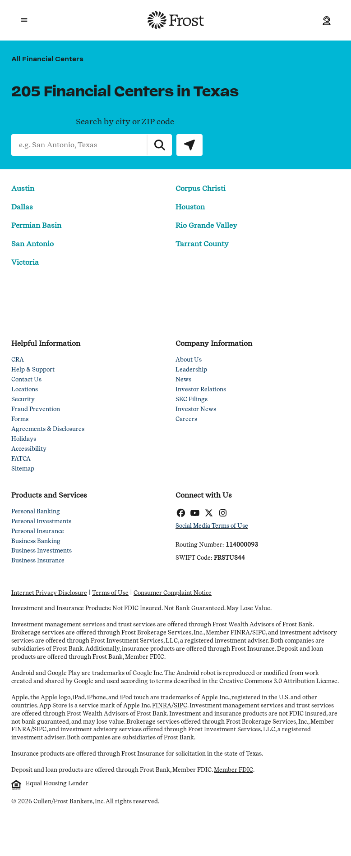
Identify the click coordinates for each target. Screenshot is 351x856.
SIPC (180, 705)
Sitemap (22, 469)
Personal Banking (35, 512)
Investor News (196, 409)
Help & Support (33, 370)
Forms (19, 419)
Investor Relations (201, 390)
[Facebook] (181, 513)
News (183, 380)
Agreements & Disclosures (47, 429)
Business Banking (35, 541)
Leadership (191, 370)
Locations (24, 390)
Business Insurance (38, 561)
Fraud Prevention (35, 409)
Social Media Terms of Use (212, 526)
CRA (17, 360)
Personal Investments (41, 521)
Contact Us (26, 380)
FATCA (21, 459)
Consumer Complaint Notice (173, 593)
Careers (186, 419)
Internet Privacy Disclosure (49, 593)
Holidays (23, 439)
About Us (189, 360)
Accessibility (28, 449)
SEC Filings (192, 399)
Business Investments (41, 551)
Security (23, 399)
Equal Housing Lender (57, 783)
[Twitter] (208, 513)
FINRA (161, 705)
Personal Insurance (37, 531)
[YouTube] (194, 513)
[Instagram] (222, 513)
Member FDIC (233, 769)
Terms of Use (110, 593)
